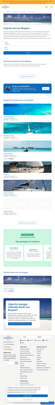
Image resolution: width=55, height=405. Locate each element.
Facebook (23, 340)
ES (30, 337)
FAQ (21, 374)
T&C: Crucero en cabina (26, 370)
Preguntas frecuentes (26, 361)
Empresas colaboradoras (27, 355)
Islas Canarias (40, 349)
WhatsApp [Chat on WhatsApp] (6, 347)
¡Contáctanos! (7, 349)
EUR (44, 337)
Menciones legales (25, 367)
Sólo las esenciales (27, 399)
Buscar (27, 53)
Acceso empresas (25, 383)
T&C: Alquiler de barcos (26, 372)
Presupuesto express (42, 370)
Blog (22, 342)
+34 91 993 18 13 (8, 342)
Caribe (38, 359)
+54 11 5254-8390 (8, 344)
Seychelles (39, 361)
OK (16, 363)
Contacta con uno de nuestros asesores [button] (20, 324)
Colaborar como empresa (27, 385)
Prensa (22, 363)
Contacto (45, 88)
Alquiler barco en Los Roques (27, 223)
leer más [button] (16, 258)
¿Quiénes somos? (25, 349)
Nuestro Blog (23, 376)
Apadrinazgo (23, 357)
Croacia (39, 353)
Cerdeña (39, 351)
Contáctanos (23, 378)
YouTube (30, 340)
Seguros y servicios (25, 359)
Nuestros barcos (41, 365)
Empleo (22, 365)
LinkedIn (45, 340)
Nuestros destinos (42, 363)
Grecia (38, 355)
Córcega (39, 357)
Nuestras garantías (25, 353)
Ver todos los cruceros (27, 76)
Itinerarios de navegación (43, 367)
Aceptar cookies (27, 395)
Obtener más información (29, 392)
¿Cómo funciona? (24, 351)
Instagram (38, 340)
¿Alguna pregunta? (47, 403)
